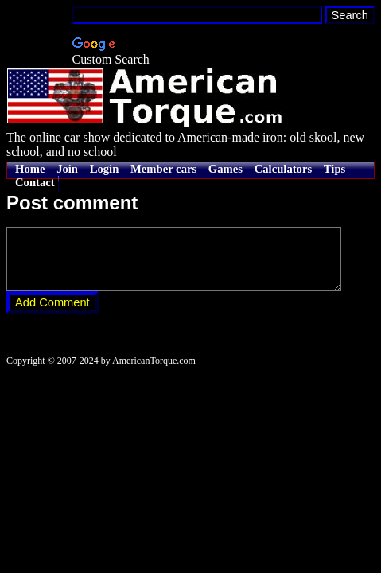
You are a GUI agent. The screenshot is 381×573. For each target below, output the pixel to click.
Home (30, 168)
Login (104, 168)
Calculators (283, 168)
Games (225, 168)
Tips (334, 168)
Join (67, 168)
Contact (35, 182)
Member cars (163, 168)
